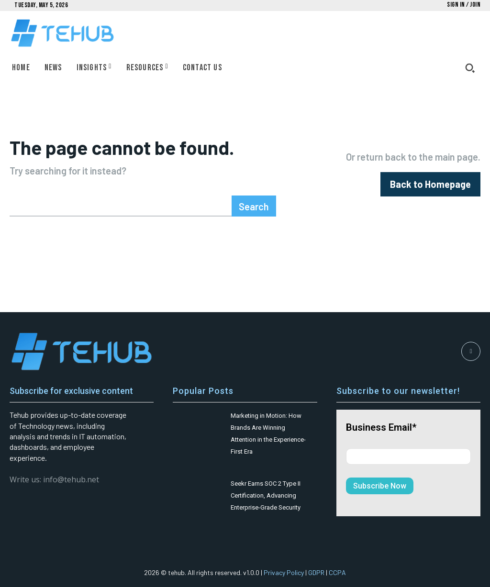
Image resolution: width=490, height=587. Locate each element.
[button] (469, 67)
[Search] (254, 206)
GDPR (316, 572)
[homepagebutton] (430, 184)
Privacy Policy (284, 572)
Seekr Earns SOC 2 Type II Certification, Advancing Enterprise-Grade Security (266, 495)
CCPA (337, 572)
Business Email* (381, 427)
